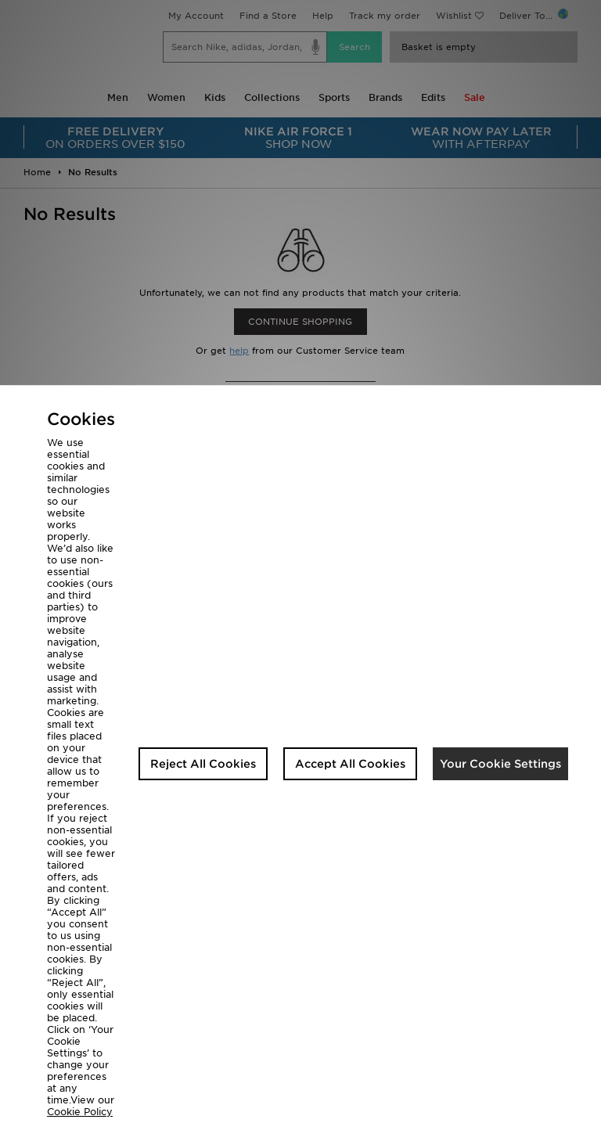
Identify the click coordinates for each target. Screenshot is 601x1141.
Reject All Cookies (203, 764)
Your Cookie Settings (500, 764)
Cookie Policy (80, 1112)
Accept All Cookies (350, 764)
